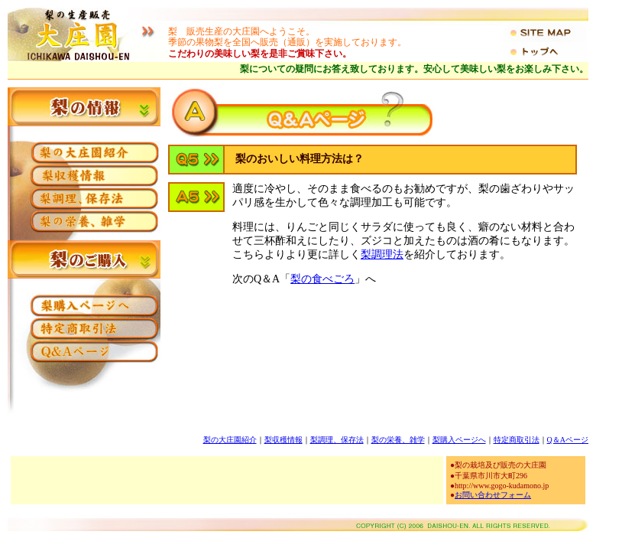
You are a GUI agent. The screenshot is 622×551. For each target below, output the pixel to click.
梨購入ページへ (459, 439)
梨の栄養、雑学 (398, 439)
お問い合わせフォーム (493, 495)
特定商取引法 (516, 439)
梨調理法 (382, 254)
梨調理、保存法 (337, 439)
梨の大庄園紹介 (230, 439)
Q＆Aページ (567, 439)
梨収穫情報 (283, 439)
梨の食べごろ (322, 279)
